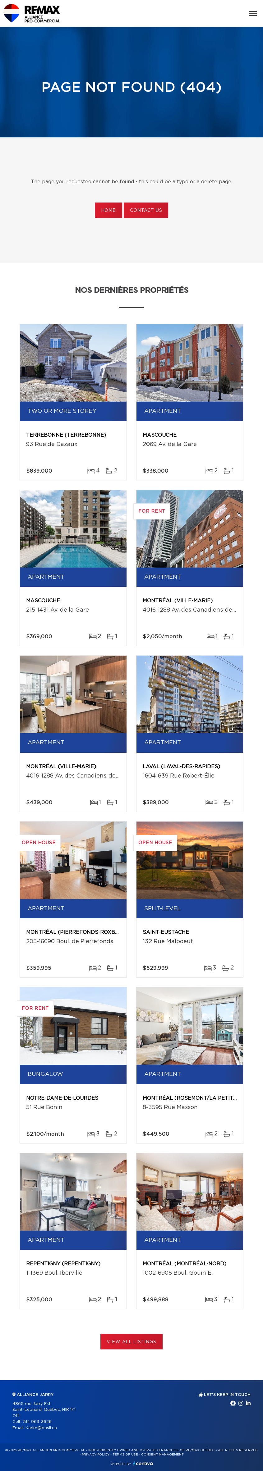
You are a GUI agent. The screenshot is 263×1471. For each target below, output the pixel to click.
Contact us (146, 210)
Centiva (143, 1463)
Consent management (162, 1454)
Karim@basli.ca (41, 1428)
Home (108, 210)
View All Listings (131, 1342)
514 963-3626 (37, 1422)
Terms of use (125, 1454)
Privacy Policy (95, 1454)
